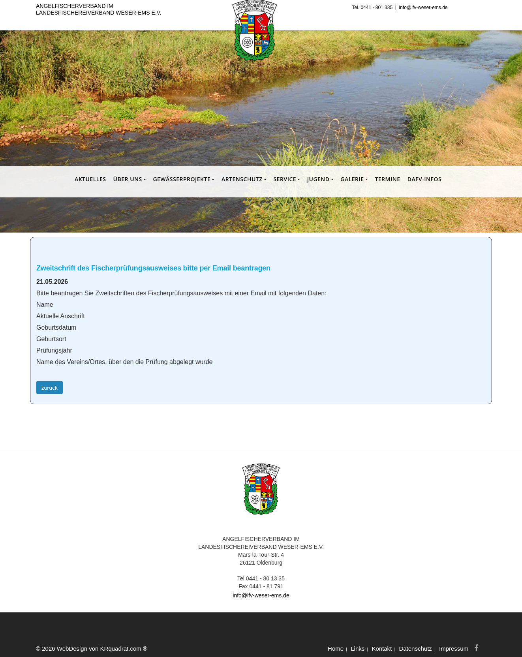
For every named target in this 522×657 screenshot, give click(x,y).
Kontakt (382, 648)
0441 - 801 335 (376, 7)
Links (357, 648)
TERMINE (387, 179)
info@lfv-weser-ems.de (423, 7)
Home (336, 648)
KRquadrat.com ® (123, 648)
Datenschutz (415, 648)
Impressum (453, 648)
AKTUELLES (90, 179)
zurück (49, 387)
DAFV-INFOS (424, 179)
